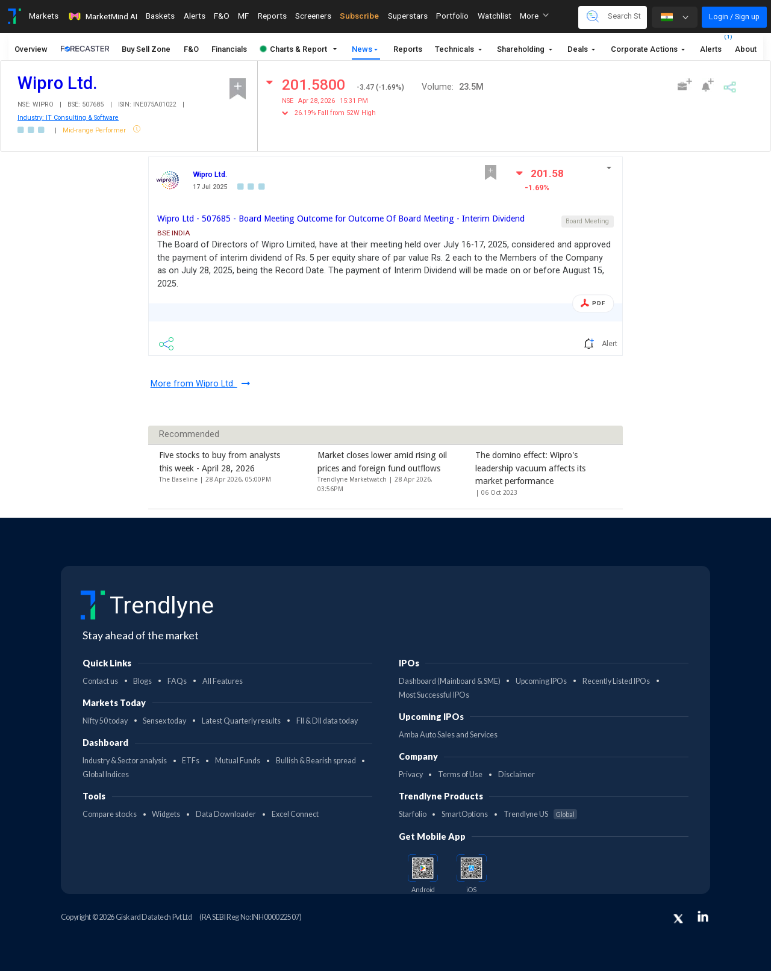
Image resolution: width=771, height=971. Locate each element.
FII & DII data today (327, 720)
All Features (222, 681)
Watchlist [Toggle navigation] (494, 15)
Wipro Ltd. (210, 174)
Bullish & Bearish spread (316, 760)
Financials (229, 49)
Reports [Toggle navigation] (272, 15)
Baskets (160, 15)
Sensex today (164, 720)
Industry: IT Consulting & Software (68, 118)
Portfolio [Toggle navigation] (452, 15)
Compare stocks (110, 814)
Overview (31, 49)
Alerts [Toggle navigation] (194, 15)
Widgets (166, 814)
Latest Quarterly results (241, 720)
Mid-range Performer (95, 130)
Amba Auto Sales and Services (448, 734)
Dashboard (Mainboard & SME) (450, 681)
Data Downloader (226, 814)
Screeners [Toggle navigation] (313, 15)
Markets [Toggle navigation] (43, 15)
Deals (578, 49)
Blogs (142, 681)
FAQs (177, 681)
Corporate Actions (645, 49)
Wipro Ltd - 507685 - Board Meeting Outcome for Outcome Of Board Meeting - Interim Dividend (341, 218)
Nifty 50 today (105, 720)
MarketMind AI (102, 16)
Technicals (455, 49)
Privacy (411, 774)
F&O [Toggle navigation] (221, 15)
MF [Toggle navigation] (243, 15)
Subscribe (359, 15)
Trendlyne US (540, 814)
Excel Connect (295, 814)
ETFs (190, 760)
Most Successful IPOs (434, 695)
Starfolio (412, 814)
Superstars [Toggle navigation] (408, 15)
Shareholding (521, 49)
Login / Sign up (734, 16)
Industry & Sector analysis (125, 760)
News (362, 49)
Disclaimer (516, 774)
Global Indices (106, 774)
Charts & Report (293, 49)
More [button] (534, 15)
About (746, 49)
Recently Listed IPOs (616, 681)
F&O (191, 49)
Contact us (100, 681)
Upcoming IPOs (541, 681)
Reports (407, 49)
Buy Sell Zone (146, 49)
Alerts (711, 46)
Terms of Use (460, 774)
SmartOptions (465, 814)
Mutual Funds (237, 760)
